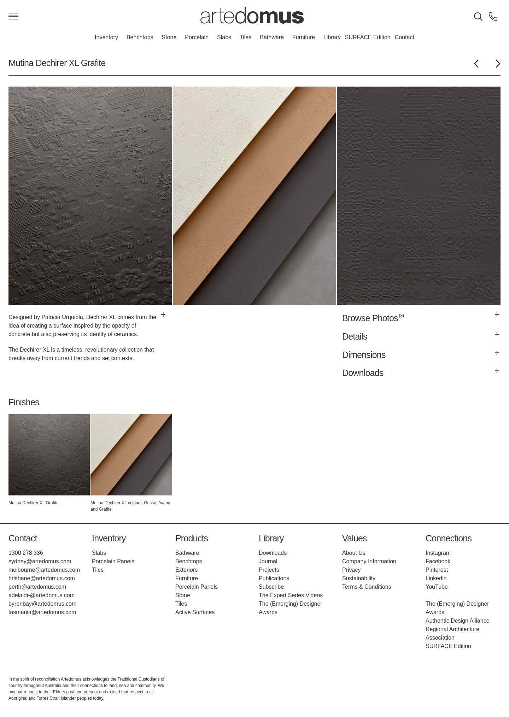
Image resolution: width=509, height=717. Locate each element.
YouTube (437, 587)
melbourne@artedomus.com (44, 570)
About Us (353, 553)
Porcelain (197, 37)
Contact (404, 37)
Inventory (106, 37)
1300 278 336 (25, 553)
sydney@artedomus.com (39, 561)
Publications (274, 578)
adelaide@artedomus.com (41, 595)
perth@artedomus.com (37, 587)
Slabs (224, 37)
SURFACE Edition (368, 37)
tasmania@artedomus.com (42, 612)
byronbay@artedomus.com (42, 604)
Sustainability (358, 578)
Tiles (245, 37)
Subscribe (271, 587)
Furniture (303, 37)
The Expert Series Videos (291, 595)
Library (332, 37)
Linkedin (436, 578)
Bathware (272, 37)
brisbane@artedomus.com (41, 578)
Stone (169, 37)
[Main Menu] (13, 17)
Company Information (369, 561)
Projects (269, 570)
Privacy (351, 570)
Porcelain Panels (113, 561)
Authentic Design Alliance (458, 621)
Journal (268, 561)
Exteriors (186, 570)
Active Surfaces (195, 612)
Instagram (438, 553)
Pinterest (437, 570)
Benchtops (140, 37)
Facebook (438, 561)
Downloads (273, 553)
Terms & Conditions (366, 587)
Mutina (20, 63)
